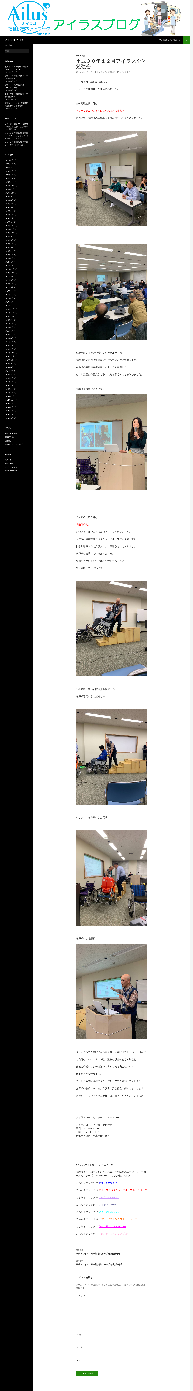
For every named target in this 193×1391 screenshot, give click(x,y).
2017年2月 (9, 302)
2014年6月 (9, 418)
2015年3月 (9, 385)
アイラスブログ (14, 40)
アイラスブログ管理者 (106, 72)
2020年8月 (9, 164)
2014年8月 (9, 411)
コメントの (11, 467)
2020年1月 (9, 182)
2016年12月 (9, 309)
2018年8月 (9, 240)
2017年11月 (9, 269)
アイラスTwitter (107, 1204)
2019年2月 (9, 218)
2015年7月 (9, 371)
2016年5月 (9, 334)
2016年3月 (9, 342)
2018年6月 (9, 247)
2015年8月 (9, 367)
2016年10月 (9, 316)
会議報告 (8, 441)
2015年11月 (9, 356)
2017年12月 (9, 265)
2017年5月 (9, 291)
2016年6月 (9, 331)
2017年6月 (9, 287)
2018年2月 (9, 258)
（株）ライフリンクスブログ (114, 1233)
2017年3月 (9, 298)
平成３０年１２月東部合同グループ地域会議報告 (111, 1262)
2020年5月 (9, 171)
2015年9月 (9, 363)
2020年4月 (9, 175)
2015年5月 (9, 378)
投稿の (9, 463)
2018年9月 (9, 236)
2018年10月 (9, 233)
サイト (79, 1359)
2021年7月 (9, 160)
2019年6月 (9, 207)
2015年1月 (9, 392)
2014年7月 (9, 414)
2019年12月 (9, 185)
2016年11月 (9, 313)
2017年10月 (9, 273)
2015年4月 (9, 382)
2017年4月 (9, 294)
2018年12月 (9, 225)
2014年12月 (9, 396)
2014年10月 (9, 403)
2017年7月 (9, 284)
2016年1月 (9, 349)
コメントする (124, 72)
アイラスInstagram (109, 1211)
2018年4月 (9, 254)
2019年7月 (9, 204)
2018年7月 (9, 244)
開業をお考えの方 (108, 1182)
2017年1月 (9, 305)
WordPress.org (11, 471)
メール (80, 1347)
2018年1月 (9, 262)
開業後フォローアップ (14, 444)
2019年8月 (9, 200)
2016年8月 (9, 323)
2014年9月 (9, 407)
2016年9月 (9, 320)
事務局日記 (80, 55)
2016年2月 (9, 345)
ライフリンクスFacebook (112, 1226)
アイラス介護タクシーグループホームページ (123, 1190)
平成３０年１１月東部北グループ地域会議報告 (111, 1251)
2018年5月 (9, 251)
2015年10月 (9, 360)
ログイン (8, 460)
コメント (81, 1295)
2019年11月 (9, 189)
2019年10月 (9, 193)
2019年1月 (9, 222)
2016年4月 (9, 338)
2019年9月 (9, 196)
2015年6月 (9, 374)
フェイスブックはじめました (170, 40)
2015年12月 (9, 353)
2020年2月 (9, 178)
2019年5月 (9, 211)
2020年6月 (9, 167)
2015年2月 (9, 389)
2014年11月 (9, 400)
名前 (79, 1334)
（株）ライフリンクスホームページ (117, 1219)
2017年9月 (9, 276)
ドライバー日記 (11, 433)
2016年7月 (9, 327)
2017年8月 (9, 280)
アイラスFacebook (109, 1197)
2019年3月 (9, 215)
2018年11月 (9, 229)
